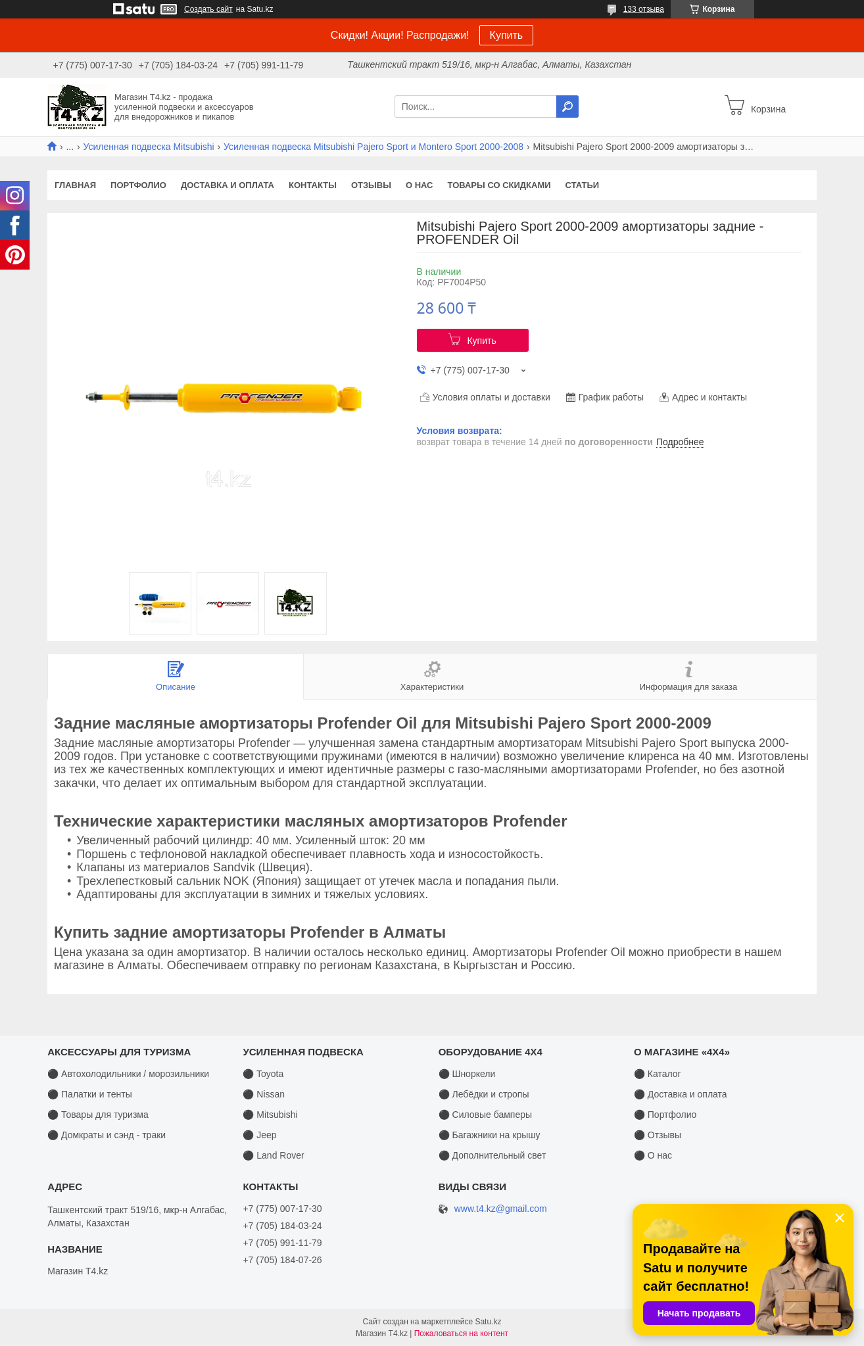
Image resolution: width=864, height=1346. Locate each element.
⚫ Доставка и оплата (680, 1094)
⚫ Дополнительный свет (492, 1155)
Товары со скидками (499, 185)
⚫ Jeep (259, 1135)
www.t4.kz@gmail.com (500, 1209)
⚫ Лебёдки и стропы (484, 1094)
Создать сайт (208, 9)
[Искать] (567, 106)
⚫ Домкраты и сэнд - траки (106, 1135)
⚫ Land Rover (273, 1155)
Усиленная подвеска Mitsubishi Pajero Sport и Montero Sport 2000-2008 (373, 146)
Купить (506, 35)
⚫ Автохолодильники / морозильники (128, 1074)
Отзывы (371, 185)
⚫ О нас (653, 1155)
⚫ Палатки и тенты (89, 1094)
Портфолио (138, 185)
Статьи (582, 185)
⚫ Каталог (657, 1074)
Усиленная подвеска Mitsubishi (149, 146)
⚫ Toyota (263, 1074)
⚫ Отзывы (657, 1135)
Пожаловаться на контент (461, 1333)
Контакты (313, 185)
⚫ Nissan (264, 1094)
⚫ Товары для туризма (98, 1114)
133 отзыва (643, 9)
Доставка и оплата (227, 185)
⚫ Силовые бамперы (485, 1114)
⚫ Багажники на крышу (489, 1135)
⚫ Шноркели (467, 1074)
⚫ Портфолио (665, 1114)
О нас (419, 185)
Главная (75, 185)
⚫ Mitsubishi (270, 1114)
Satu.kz (488, 1321)
